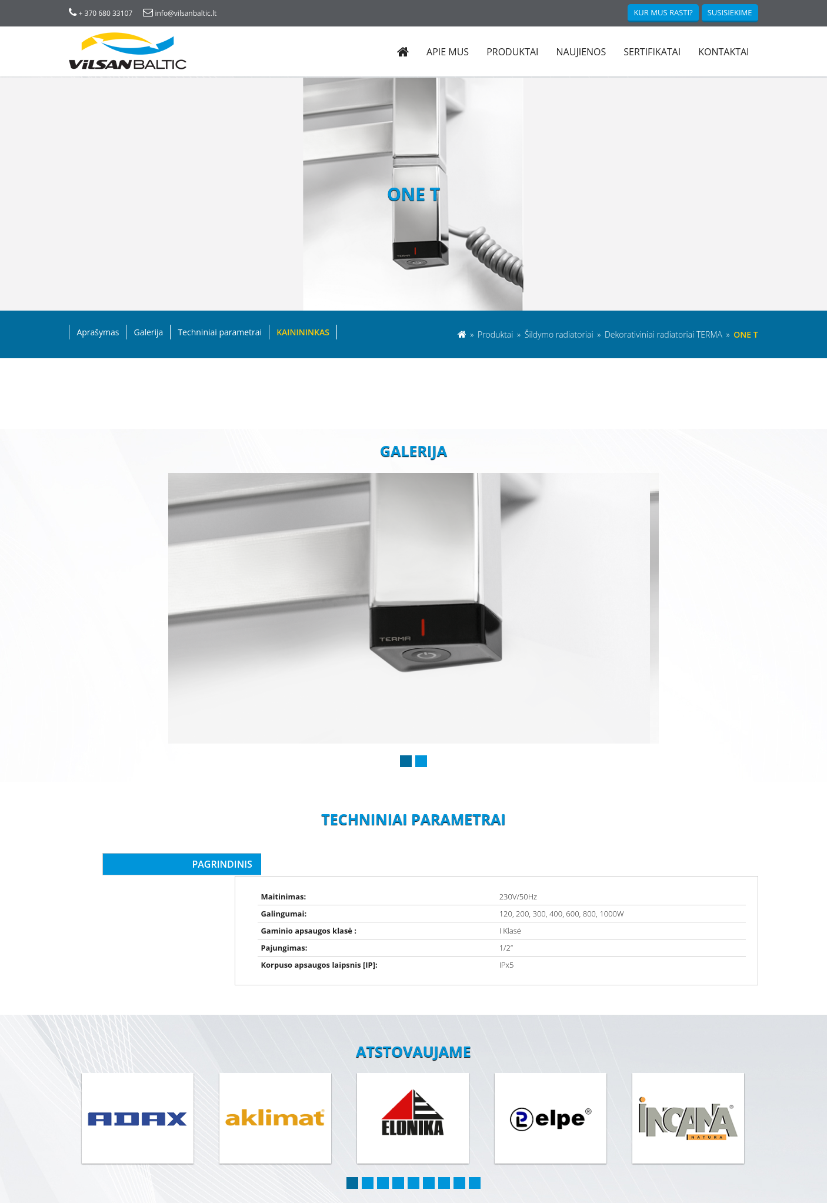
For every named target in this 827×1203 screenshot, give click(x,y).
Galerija (149, 333)
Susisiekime (729, 12)
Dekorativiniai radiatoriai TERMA (664, 335)
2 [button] (421, 762)
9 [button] (475, 1149)
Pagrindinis (202, 865)
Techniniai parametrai (220, 333)
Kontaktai (723, 51)
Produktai (512, 51)
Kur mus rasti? (662, 12)
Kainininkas (303, 333)
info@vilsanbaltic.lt (180, 13)
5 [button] (413, 1149)
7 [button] (444, 1149)
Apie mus (447, 51)
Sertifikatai (652, 51)
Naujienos (581, 51)
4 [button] (398, 1149)
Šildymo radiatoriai (559, 335)
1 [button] (406, 762)
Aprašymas (98, 333)
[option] (414, 609)
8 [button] (459, 1149)
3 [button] (383, 1149)
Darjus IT (743, 1194)
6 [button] (429, 1149)
